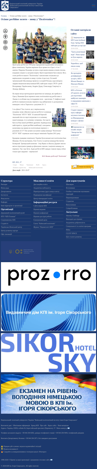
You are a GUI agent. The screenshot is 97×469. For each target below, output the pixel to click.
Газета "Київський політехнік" (44, 223)
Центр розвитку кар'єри (9, 231)
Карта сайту (52, 425)
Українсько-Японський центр (11, 227)
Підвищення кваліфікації (42, 195)
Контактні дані (6, 425)
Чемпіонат (29, 165)
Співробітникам (71, 208)
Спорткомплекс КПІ (8, 220)
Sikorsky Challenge (72, 216)
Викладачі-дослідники (74, 219)
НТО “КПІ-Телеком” (8, 216)
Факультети (5, 198)
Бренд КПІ (35, 425)
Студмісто (4, 223)
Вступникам (70, 188)
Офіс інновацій (6, 234)
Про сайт (43, 425)
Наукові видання (39, 209)
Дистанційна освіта (41, 184)
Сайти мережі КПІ (40, 206)
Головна (4, 16)
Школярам (70, 184)
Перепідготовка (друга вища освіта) (46, 191)
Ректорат (4, 184)
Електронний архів (40, 220)
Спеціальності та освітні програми (78, 226)
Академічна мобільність (42, 188)
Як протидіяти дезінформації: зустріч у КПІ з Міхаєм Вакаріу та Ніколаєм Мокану (77, 78)
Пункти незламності (10, 449)
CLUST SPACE (71, 233)
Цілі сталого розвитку (74, 237)
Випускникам (71, 205)
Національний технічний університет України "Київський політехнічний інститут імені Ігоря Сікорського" (26, 5)
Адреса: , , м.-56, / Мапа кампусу (34, 428)
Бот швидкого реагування (47, 438)
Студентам (70, 201)
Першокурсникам (72, 198)
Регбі (37, 165)
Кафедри (4, 202)
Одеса (44, 165)
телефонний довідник (76, 433)
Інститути (4, 195)
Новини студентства (19, 167)
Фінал (22, 165)
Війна (68, 230)
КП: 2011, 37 (17, 162)
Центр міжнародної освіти (43, 198)
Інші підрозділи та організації (11, 206)
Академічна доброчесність (75, 223)
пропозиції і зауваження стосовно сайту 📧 (36, 460)
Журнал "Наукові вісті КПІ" (44, 227)
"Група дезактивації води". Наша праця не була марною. (78, 54)
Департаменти (6, 191)
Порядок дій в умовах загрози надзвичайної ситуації (22, 446)
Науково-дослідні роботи (43, 216)
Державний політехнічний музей (13, 213)
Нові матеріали (63, 425)
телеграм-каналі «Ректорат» (37, 452)
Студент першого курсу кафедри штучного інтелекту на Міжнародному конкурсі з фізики (78, 115)
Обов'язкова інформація (21, 425)
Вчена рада (5, 188)
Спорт (15, 165)
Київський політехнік (36, 167)
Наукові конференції (41, 213)
